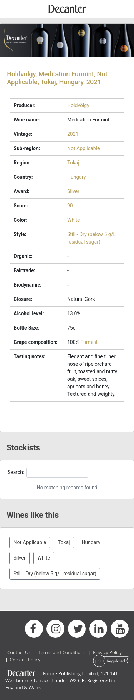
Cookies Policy (25, 659)
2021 (72, 134)
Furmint (89, 342)
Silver (73, 191)
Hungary (76, 177)
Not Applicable (83, 148)
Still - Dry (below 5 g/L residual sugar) (55, 573)
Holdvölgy (78, 105)
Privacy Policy (107, 652)
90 (70, 205)
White (73, 220)
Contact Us (19, 652)
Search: (48, 472)
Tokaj (73, 163)
